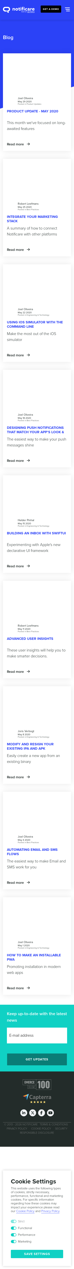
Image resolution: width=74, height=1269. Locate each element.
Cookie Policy (41, 1128)
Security (61, 1128)
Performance (26, 1235)
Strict (21, 1221)
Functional (25, 1228)
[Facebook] (41, 1112)
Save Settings (37, 1254)
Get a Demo (51, 9)
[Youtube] (50, 1112)
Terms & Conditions (54, 1124)
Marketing (24, 1242)
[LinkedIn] (23, 1112)
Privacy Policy (17, 1128)
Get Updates (37, 1059)
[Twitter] (32, 1112)
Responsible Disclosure (37, 1132)
